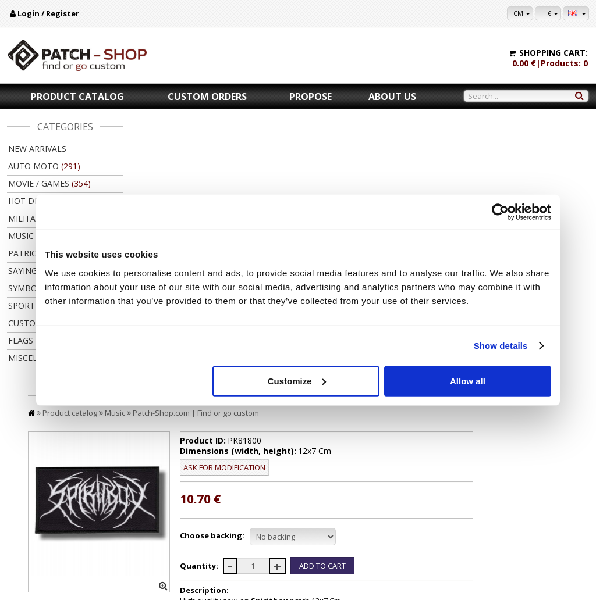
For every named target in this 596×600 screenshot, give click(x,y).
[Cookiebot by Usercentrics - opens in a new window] (500, 212)
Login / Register (48, 13)
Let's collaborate (383, 517)
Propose (310, 96)
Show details (501, 346)
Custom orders (207, 96)
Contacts (29, 517)
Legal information (43, 528)
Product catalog (77, 96)
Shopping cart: (553, 52)
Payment (190, 506)
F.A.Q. (25, 551)
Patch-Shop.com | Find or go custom (312, 144)
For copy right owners (391, 506)
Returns (188, 528)
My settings (548, 506)
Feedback (31, 539)
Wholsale (371, 528)
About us (392, 96)
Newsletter (548, 528)
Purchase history (557, 517)
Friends (369, 539)
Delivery (189, 517)
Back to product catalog (533, 429)
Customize (297, 380)
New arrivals (37, 148)
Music (231, 144)
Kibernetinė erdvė (322, 588)
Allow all (467, 380)
